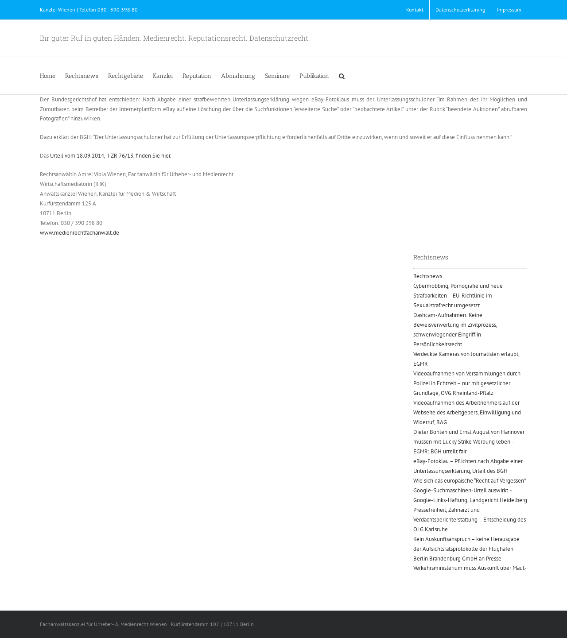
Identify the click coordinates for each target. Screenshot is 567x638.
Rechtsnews (427, 276)
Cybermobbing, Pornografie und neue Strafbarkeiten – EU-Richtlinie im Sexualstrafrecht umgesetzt (458, 295)
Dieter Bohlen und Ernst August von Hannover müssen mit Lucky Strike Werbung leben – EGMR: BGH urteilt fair (468, 441)
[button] (342, 75)
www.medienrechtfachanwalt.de (79, 232)
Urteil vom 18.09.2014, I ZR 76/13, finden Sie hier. (110, 155)
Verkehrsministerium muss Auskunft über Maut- (470, 568)
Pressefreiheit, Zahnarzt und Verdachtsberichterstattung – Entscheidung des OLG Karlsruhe (469, 519)
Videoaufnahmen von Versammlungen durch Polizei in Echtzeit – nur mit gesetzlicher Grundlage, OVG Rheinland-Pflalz (466, 383)
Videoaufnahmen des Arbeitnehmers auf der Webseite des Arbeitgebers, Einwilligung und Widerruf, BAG (467, 412)
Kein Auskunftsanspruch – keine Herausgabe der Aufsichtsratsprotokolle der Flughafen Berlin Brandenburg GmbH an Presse (466, 548)
